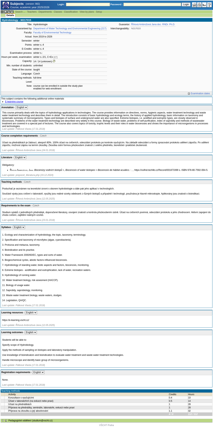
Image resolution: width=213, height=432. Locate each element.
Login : (61, 4)
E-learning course (14, 101)
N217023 (136, 28)
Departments (45, 11)
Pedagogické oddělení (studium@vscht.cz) (30, 420)
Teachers (32, 11)
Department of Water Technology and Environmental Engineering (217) (69, 28)
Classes (58, 11)
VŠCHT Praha (106, 425)
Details (10, 15)
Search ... (20, 11)
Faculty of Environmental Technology (52, 32)
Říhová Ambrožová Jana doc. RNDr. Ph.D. (153, 24)
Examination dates (200, 93)
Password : (116, 4)
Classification (71, 11)
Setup (99, 11)
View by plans (87, 11)
